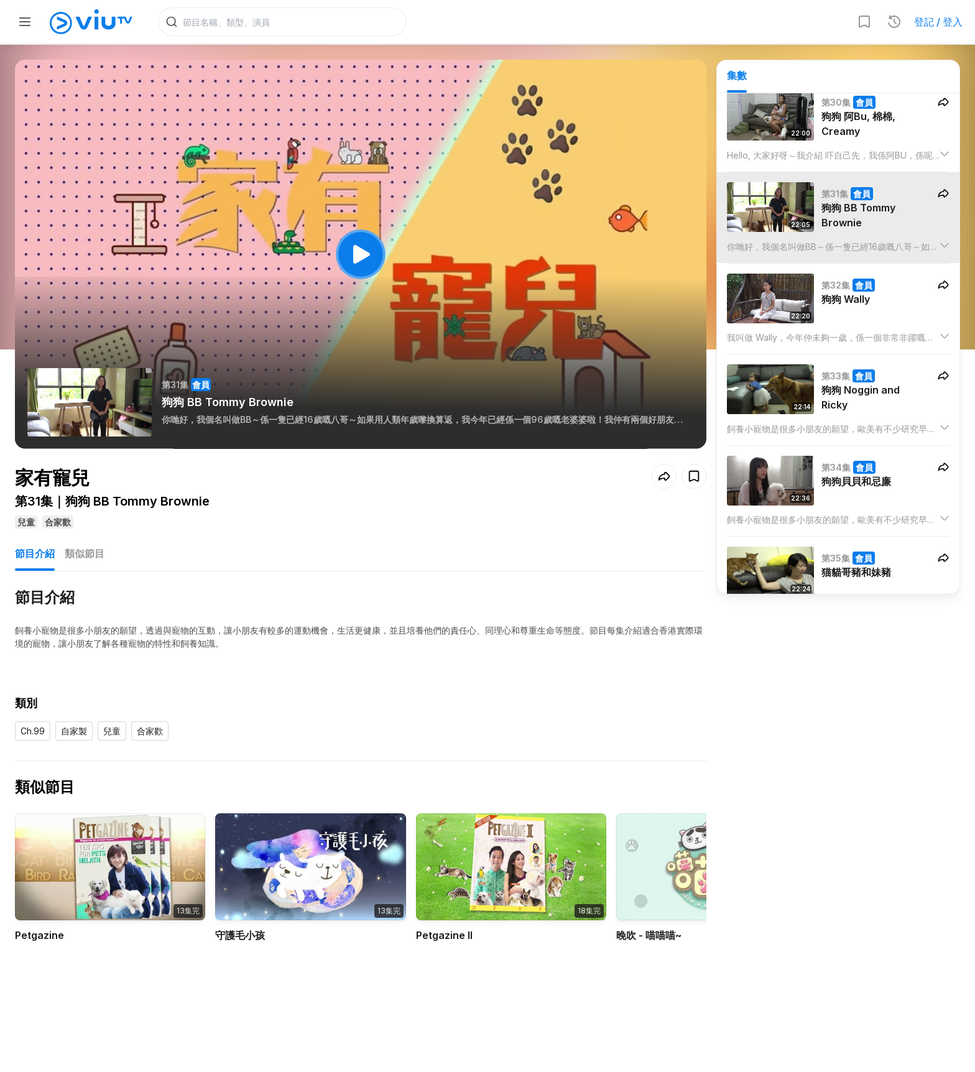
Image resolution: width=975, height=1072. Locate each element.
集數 (737, 75)
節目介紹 (35, 553)
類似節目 (84, 553)
